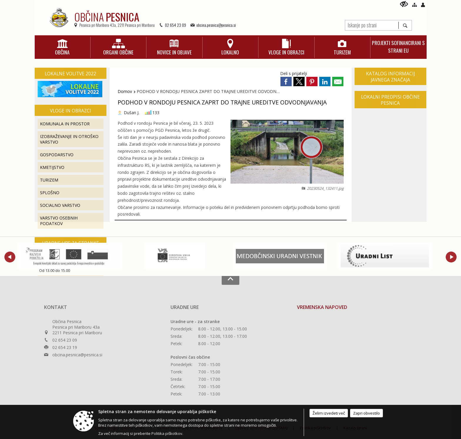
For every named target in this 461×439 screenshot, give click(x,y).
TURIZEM (49, 180)
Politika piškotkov (166, 433)
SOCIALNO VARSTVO (60, 205)
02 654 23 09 (175, 25)
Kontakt (55, 307)
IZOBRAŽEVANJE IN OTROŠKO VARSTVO (69, 139)
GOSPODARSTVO (57, 154)
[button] (9, 257)
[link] (286, 81)
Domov (125, 91)
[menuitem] (62, 47)
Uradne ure (185, 307)
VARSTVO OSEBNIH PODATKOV (59, 220)
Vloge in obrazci (70, 111)
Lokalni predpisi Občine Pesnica (390, 100)
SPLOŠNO (49, 192)
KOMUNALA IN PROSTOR (65, 124)
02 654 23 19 (64, 347)
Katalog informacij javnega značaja (390, 77)
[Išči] (405, 25)
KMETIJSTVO (52, 167)
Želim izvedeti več (329, 413)
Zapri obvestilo (366, 413)
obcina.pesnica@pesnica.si (216, 25)
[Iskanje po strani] (371, 24)
